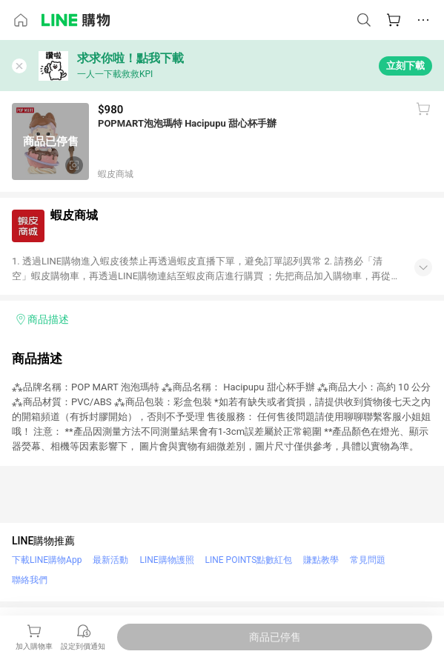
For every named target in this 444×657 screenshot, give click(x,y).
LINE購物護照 (166, 560)
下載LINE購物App (47, 560)
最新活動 (110, 560)
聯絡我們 (29, 580)
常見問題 (367, 560)
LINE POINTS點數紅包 (249, 560)
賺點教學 (321, 560)
